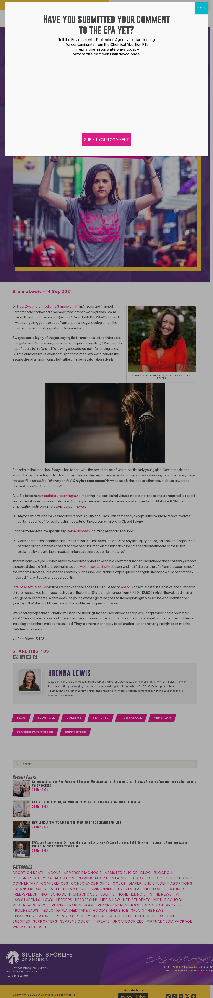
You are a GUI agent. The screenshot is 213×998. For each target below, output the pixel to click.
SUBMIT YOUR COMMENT (106, 139)
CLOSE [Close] (201, 8)
